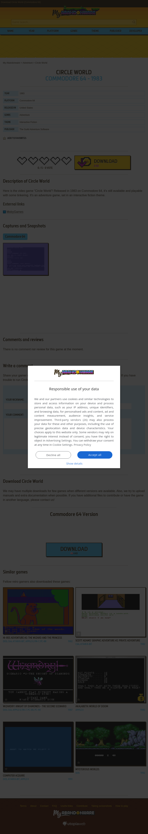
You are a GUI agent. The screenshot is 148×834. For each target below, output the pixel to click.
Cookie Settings (62, 444)
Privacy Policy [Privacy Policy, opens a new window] (82, 444)
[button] (74, 463)
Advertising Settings (59, 440)
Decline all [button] (53, 455)
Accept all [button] (94, 455)
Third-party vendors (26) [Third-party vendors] (70, 420)
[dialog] (74, 417)
